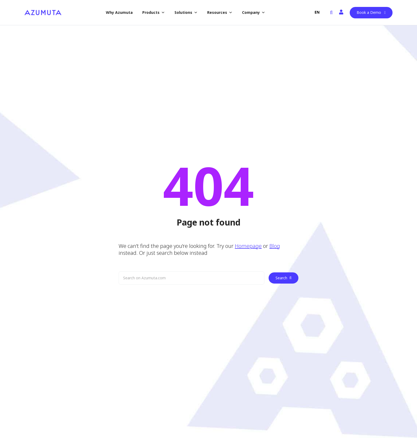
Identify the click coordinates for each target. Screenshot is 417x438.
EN (317, 12)
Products (153, 12)
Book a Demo (369, 12)
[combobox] (317, 12)
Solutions (186, 12)
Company (253, 12)
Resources (219, 12)
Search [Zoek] (283, 277)
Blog (274, 245)
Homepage (248, 245)
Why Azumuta (119, 12)
